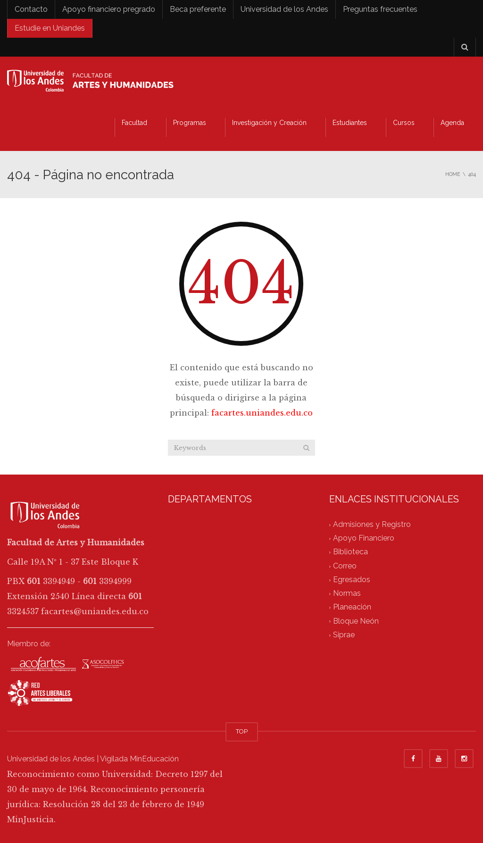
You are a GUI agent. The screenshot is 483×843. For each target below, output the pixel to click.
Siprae (344, 634)
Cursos (404, 122)
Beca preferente (198, 9)
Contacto (31, 9)
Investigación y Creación (269, 122)
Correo (345, 565)
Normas (347, 593)
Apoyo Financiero (363, 538)
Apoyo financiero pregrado (108, 9)
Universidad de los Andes (284, 9)
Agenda (452, 122)
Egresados (351, 579)
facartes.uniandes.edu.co (262, 412)
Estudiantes (350, 122)
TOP (242, 731)
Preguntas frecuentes (380, 9)
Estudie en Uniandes (50, 28)
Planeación (352, 607)
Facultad (134, 122)
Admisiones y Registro (372, 524)
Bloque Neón (356, 621)
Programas (189, 122)
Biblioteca (350, 552)
